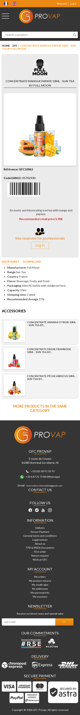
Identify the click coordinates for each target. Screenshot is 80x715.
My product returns (40, 580)
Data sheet (10, 261)
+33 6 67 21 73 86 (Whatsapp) (43, 476)
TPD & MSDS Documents (40, 547)
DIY (15, 45)
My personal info (40, 592)
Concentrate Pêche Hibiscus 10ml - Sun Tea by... (51, 377)
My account (40, 569)
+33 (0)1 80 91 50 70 (42, 471)
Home (6, 45)
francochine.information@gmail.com (44, 485)
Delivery (40, 527)
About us (40, 543)
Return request (40, 555)
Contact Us (40, 490)
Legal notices (40, 539)
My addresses (40, 588)
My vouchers (40, 596)
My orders (40, 576)
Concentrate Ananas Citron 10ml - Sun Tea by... (51, 324)
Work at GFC (40, 559)
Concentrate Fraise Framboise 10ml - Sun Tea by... (49, 351)
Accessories (14, 311)
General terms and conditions (40, 535)
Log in (73, 3)
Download (32, 261)
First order (40, 551)
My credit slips (40, 584)
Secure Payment (40, 531)
